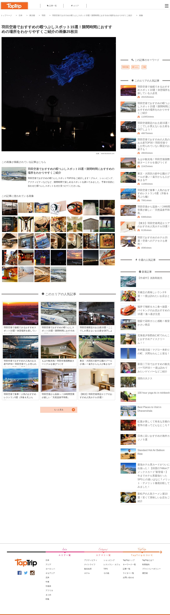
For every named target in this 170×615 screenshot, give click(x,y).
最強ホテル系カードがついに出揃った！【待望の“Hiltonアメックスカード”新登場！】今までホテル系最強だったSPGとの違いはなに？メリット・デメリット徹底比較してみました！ (154, 475)
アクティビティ (90, 560)
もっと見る (58, 410)
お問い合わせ (128, 577)
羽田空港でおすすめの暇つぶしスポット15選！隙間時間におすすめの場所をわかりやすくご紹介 (92, 15)
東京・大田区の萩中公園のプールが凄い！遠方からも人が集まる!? (154, 176)
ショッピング (109, 560)
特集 (47, 599)
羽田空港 (125, 67)
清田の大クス (145, 378)
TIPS (106, 569)
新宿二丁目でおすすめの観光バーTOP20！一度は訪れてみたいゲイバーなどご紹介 (154, 368)
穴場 (144, 67)
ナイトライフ (89, 564)
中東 (47, 582)
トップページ (6, 15)
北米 (47, 577)
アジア (48, 564)
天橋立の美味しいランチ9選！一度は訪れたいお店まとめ (154, 296)
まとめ (48, 595)
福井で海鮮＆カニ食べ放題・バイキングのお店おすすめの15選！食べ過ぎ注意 (154, 310)
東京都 (32, 15)
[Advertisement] (145, 39)
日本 (20, 15)
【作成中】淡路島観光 (150, 278)
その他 (106, 573)
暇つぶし (135, 67)
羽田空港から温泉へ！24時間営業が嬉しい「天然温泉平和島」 (154, 209)
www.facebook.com (107, 153)
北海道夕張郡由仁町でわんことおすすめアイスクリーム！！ (154, 339)
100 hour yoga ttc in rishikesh (154, 392)
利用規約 (146, 564)
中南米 (48, 586)
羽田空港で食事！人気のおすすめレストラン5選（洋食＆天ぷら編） (154, 193)
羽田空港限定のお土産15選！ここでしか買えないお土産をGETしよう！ (154, 126)
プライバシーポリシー (151, 569)
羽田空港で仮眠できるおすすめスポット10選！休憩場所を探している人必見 (154, 89)
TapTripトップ (129, 560)
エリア (75, 6)
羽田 (43, 15)
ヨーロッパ (50, 569)
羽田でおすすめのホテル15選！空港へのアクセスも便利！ (153, 240)
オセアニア (50, 573)
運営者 (145, 573)
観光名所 (88, 569)
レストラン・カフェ (112, 564)
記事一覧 (52, 6)
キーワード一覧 (129, 564)
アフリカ (49, 590)
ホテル (87, 573)
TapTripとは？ (148, 560)
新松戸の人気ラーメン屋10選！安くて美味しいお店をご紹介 (154, 497)
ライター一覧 (128, 573)
